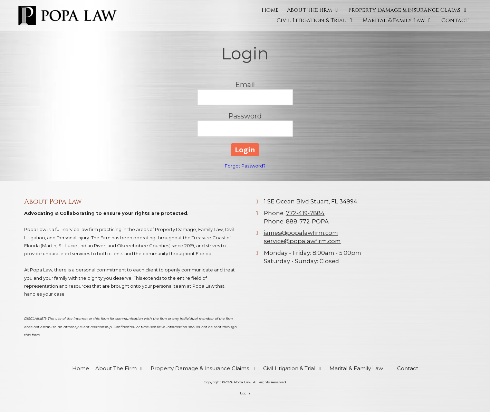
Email (245, 84)
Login (245, 393)
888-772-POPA (307, 221)
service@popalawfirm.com (302, 241)
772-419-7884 (305, 213)
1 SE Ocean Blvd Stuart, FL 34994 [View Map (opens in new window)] (310, 201)
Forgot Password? (245, 166)
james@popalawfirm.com (301, 232)
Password (245, 116)
